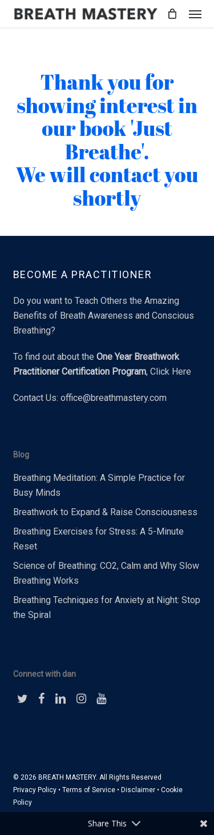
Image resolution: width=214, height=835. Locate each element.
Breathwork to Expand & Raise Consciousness (105, 512)
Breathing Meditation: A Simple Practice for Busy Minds (99, 485)
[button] (195, 13)
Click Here (170, 371)
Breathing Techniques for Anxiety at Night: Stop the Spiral (106, 607)
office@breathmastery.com (113, 397)
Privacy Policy (34, 790)
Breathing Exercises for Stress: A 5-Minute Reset (98, 539)
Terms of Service (88, 790)
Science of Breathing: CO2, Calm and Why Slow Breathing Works (106, 573)
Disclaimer (138, 790)
